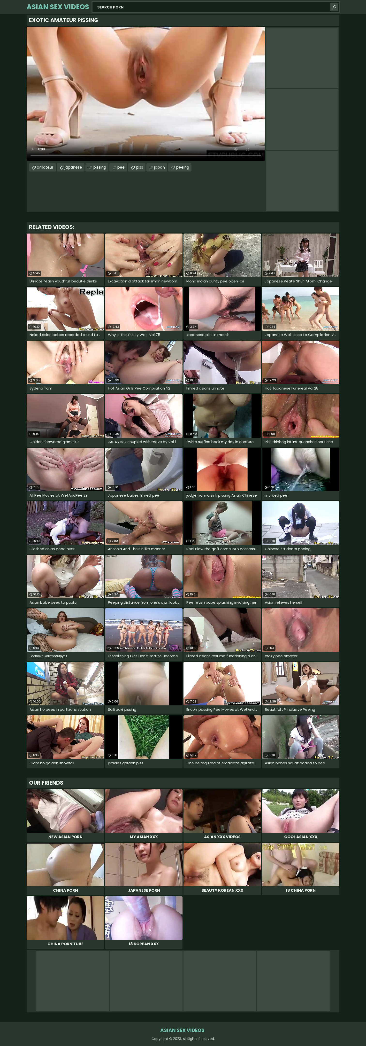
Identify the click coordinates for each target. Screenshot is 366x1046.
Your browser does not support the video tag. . (146, 94)
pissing (99, 167)
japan (159, 167)
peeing (182, 167)
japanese (73, 167)
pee (121, 167)
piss (139, 167)
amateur (45, 167)
